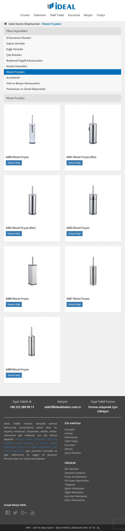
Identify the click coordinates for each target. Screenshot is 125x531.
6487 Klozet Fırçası (78, 298)
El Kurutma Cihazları (18, 38)
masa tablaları (25, 443)
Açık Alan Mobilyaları (76, 496)
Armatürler (13, 77)
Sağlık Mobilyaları (74, 492)
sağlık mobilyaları (40, 447)
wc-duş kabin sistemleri (30, 439)
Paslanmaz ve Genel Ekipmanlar (26, 89)
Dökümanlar (71, 437)
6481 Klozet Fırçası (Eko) (81, 157)
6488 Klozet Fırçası (17, 369)
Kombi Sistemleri (16, 66)
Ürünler (25, 15)
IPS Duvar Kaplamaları (77, 480)
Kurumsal (74, 15)
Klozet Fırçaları (15, 72)
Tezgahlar (70, 484)
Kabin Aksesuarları (75, 500)
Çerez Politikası (73, 452)
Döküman (40, 15)
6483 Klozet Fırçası (78, 228)
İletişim (88, 15)
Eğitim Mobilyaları (74, 488)
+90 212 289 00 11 (22, 407)
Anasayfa (70, 429)
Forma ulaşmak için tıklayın (103, 409)
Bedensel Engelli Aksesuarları (24, 60)
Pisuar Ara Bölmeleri (76, 476)
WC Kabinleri (72, 468)
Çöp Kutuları (14, 55)
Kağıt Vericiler (14, 49)
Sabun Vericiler (15, 43)
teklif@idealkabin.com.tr (62, 407)
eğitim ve (24, 447)
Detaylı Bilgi (14, 162)
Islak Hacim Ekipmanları (24, 24)
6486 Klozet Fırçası (17, 298)
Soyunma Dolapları (75, 472)
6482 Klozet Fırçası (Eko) (20, 228)
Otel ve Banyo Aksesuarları (23, 83)
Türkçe (101, 15)
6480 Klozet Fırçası (17, 157)
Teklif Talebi (57, 15)
